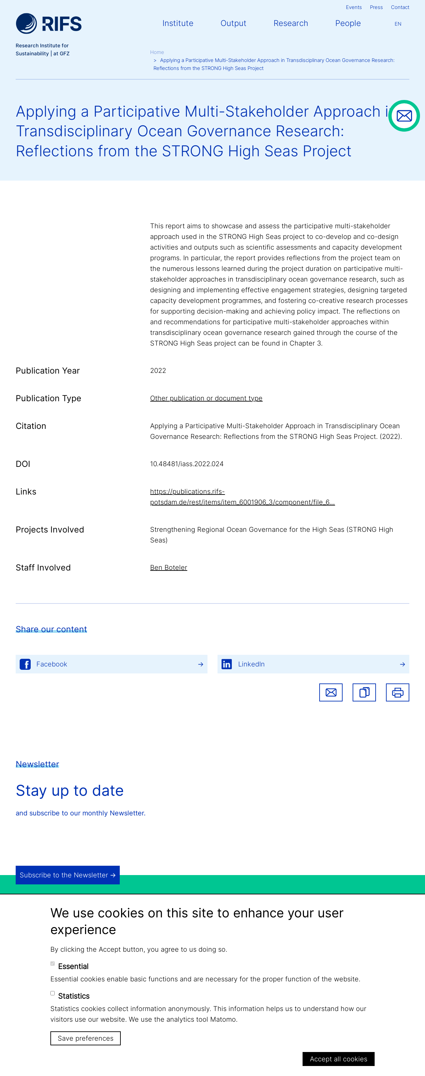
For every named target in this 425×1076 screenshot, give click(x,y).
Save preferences (85, 1038)
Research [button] (291, 23)
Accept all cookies (338, 1059)
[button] (364, 692)
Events (354, 7)
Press (376, 7)
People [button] (348, 23)
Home (157, 52)
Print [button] (397, 692)
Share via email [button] (331, 692)
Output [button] (234, 23)
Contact (400, 7)
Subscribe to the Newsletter (64, 875)
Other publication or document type (206, 398)
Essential (73, 966)
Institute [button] (177, 23)
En (398, 24)
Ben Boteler (168, 567)
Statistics (73, 996)
